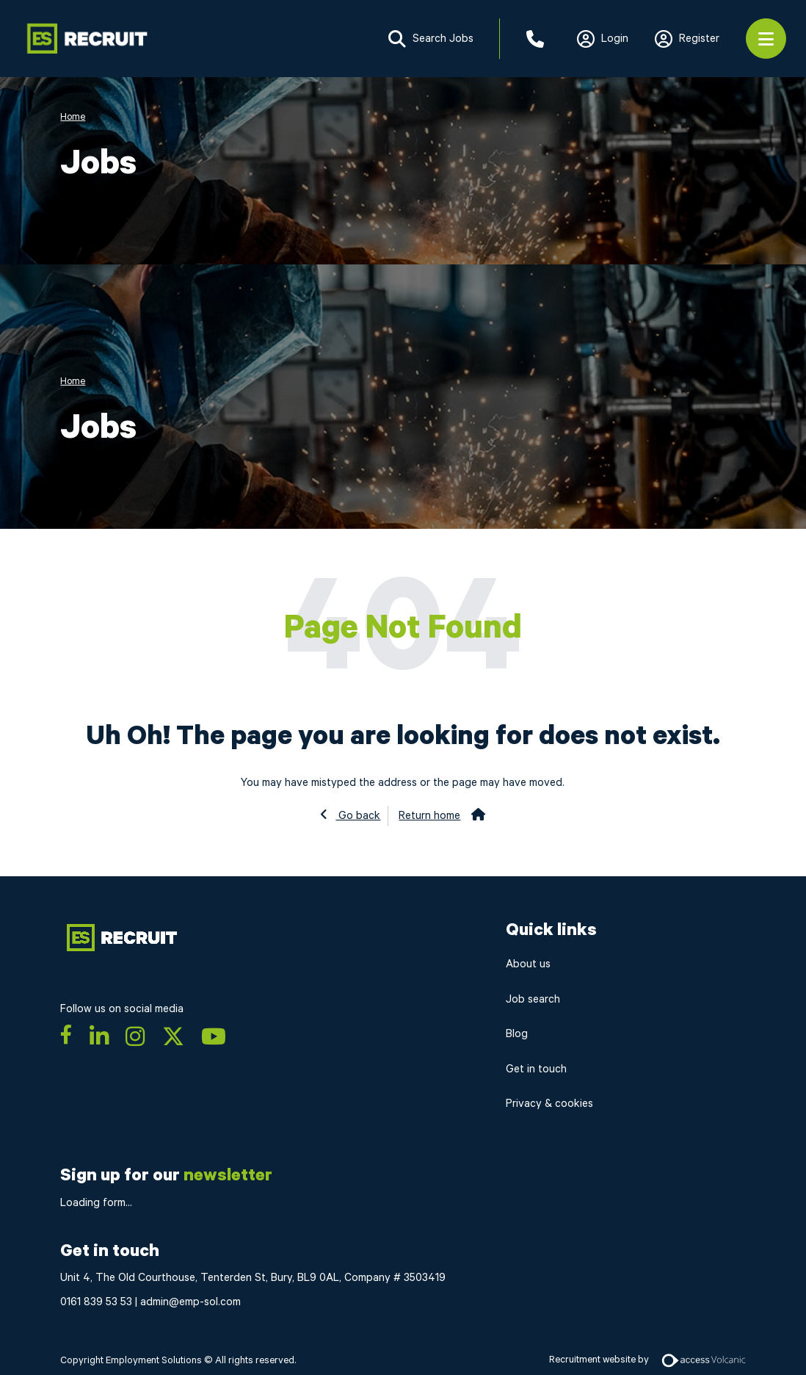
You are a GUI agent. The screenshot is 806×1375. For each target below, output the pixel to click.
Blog (517, 1034)
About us (528, 964)
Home (72, 116)
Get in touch (536, 1069)
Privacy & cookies (549, 1103)
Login (602, 39)
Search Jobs (430, 39)
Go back (357, 815)
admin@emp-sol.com (190, 1302)
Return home (429, 815)
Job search (533, 999)
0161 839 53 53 (96, 1302)
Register (687, 39)
